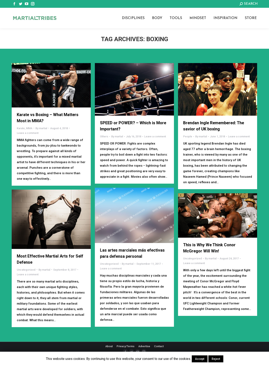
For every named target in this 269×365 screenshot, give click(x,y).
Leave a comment (28, 132)
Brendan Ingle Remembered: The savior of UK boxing (213, 125)
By (41, 128)
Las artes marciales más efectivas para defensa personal (132, 253)
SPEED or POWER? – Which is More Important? (133, 125)
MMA (29, 128)
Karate (21, 128)
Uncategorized (109, 263)
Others (104, 136)
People (187, 136)
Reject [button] (216, 358)
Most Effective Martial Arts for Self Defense (50, 259)
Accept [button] (199, 358)
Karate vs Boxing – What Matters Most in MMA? (47, 117)
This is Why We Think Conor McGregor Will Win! (209, 247)
